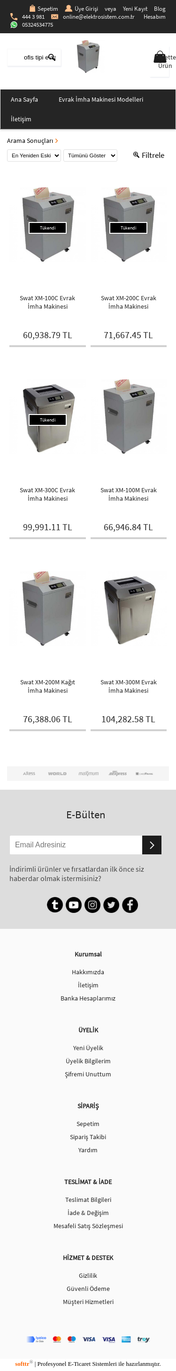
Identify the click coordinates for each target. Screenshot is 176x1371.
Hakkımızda (88, 972)
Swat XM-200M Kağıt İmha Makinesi (47, 686)
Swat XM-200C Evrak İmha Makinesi (128, 302)
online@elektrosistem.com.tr (93, 17)
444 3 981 (27, 17)
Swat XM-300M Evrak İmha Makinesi (128, 686)
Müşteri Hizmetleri (88, 1301)
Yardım (88, 1150)
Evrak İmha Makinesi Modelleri (101, 99)
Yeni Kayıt (135, 9)
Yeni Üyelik (88, 1048)
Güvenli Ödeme (88, 1288)
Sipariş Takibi (88, 1137)
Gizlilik (88, 1275)
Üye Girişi (81, 9)
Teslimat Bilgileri (88, 1199)
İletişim (21, 119)
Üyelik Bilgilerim (88, 1061)
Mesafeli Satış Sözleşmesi (88, 1226)
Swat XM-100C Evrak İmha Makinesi (47, 302)
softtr (24, 1363)
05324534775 (31, 25)
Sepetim (44, 9)
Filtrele (148, 155)
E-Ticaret (79, 1363)
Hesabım (155, 17)
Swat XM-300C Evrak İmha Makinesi (47, 494)
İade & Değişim (88, 1212)
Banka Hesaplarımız (88, 998)
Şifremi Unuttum (88, 1074)
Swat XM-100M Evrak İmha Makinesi (128, 494)
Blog (160, 9)
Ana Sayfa (24, 99)
